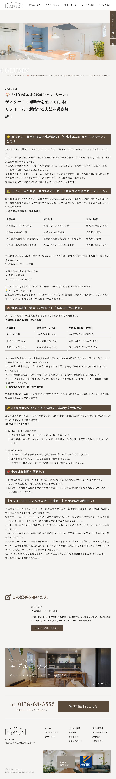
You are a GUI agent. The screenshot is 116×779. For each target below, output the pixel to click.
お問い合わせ (98, 741)
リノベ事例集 (98, 728)
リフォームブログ (99, 732)
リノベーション (51, 732)
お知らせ (72, 732)
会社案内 (73, 737)
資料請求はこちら (83, 706)
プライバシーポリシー (13, 769)
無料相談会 (113, 42)
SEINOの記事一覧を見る (47, 628)
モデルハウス (113, 20)
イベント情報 (74, 728)
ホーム (9, 76)
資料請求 (96, 737)
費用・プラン (51, 737)
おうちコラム (20, 76)
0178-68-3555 (32, 705)
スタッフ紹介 (75, 741)
